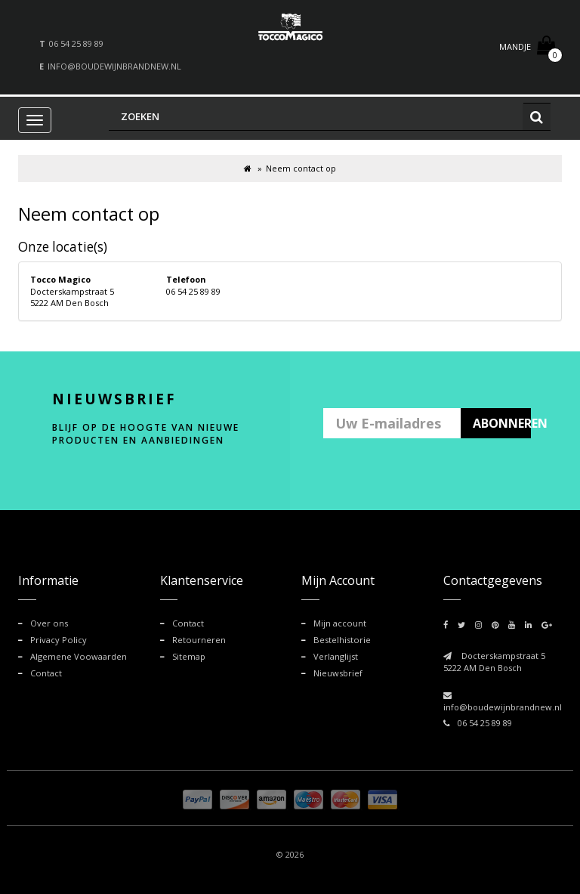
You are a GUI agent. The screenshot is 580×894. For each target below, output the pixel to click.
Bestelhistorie (341, 639)
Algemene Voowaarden (77, 655)
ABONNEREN (502, 423)
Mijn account (339, 623)
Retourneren (198, 639)
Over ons (48, 623)
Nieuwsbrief (337, 672)
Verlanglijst (335, 655)
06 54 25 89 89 (76, 43)
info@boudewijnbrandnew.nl (114, 66)
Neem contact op (301, 168)
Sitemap (188, 655)
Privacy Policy (58, 639)
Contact (45, 672)
